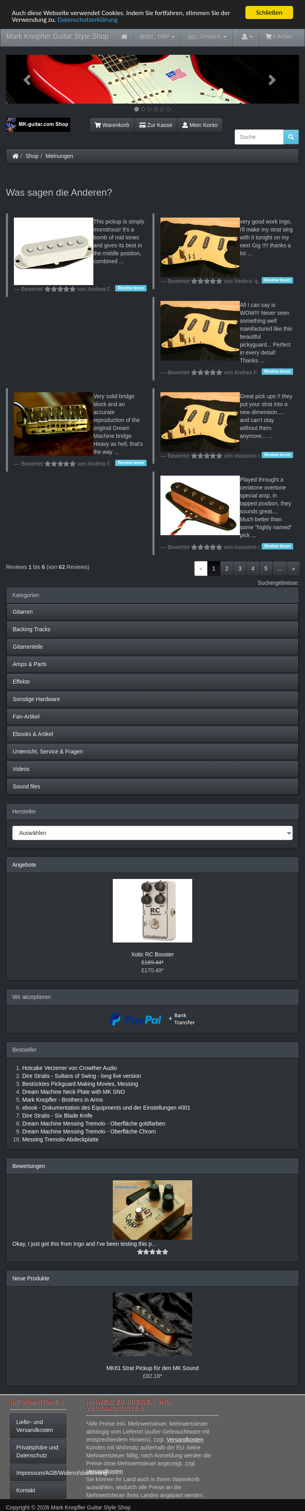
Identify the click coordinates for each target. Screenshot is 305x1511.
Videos (21, 769)
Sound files (26, 786)
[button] (28, 79)
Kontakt (25, 1490)
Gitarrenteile (28, 647)
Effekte (21, 681)
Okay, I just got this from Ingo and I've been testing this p (82, 1244)
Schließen (269, 12)
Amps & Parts (30, 664)
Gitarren (23, 612)
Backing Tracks (31, 629)
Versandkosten (184, 1439)
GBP (157, 36)
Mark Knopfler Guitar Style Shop (57, 36)
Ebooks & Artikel (33, 734)
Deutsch (206, 36)
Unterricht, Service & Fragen (48, 751)
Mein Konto (200, 125)
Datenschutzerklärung (88, 19)
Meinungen (59, 156)
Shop (32, 156)
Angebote (24, 865)
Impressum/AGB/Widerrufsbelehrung (41, 1473)
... (280, 568)
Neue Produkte (30, 1278)
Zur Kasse (155, 125)
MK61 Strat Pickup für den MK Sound (152, 1368)
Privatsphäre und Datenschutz (37, 1451)
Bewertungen (28, 1166)
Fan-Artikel (26, 716)
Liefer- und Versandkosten (34, 1426)
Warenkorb (112, 125)
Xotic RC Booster (152, 954)
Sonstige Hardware (36, 699)
